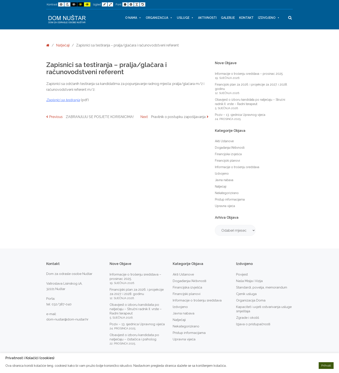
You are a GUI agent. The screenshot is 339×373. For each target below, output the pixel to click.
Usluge (185, 17)
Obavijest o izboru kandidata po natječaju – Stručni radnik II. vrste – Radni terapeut (136, 309)
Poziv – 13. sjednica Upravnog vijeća (240, 114)
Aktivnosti (207, 17)
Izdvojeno (269, 17)
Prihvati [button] (326, 365)
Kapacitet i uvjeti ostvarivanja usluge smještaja (264, 309)
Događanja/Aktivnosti (230, 147)
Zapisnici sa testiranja (63, 100)
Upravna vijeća (225, 206)
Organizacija (159, 17)
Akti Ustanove (224, 141)
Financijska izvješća (228, 154)
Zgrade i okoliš (247, 318)
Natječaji (63, 45)
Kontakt (246, 17)
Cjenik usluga (246, 294)
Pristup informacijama (230, 199)
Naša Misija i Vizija (249, 281)
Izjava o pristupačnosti (253, 324)
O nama (133, 17)
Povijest (242, 274)
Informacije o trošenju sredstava (237, 167)
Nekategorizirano (227, 193)
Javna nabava (224, 180)
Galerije (228, 17)
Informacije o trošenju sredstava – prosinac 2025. (249, 73)
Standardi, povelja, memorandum (261, 287)
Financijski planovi (227, 160)
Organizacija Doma (250, 300)
